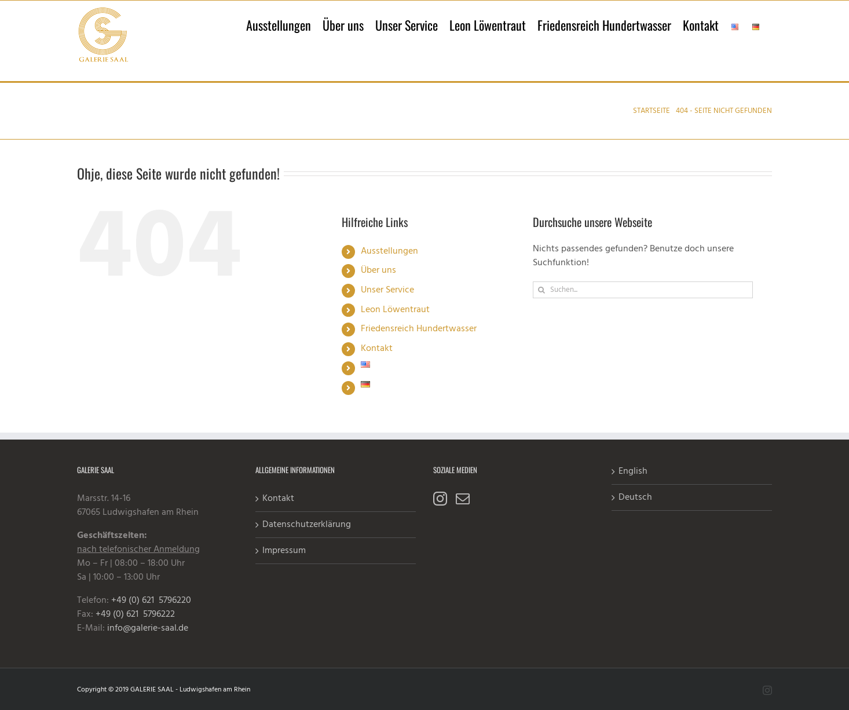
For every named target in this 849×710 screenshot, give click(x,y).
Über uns (378, 270)
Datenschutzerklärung (306, 525)
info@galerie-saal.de (147, 628)
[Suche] (541, 289)
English (633, 471)
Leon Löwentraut (395, 309)
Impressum (284, 551)
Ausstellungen (389, 251)
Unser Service (387, 290)
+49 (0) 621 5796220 (151, 600)
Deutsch (635, 497)
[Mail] (463, 499)
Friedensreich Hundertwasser (419, 328)
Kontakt (377, 348)
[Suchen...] (643, 289)
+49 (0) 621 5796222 (135, 614)
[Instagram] (440, 499)
